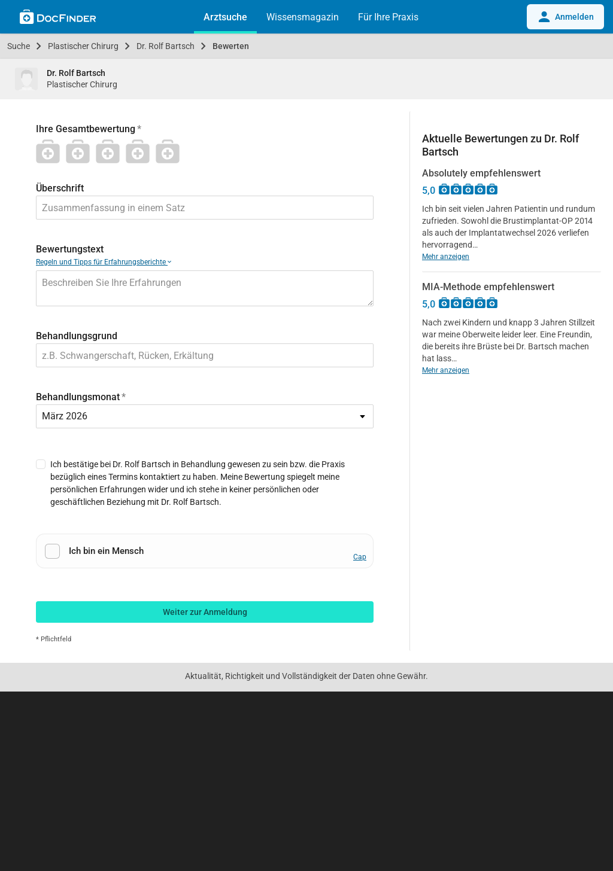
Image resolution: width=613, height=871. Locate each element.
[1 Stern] (51, 151)
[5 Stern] (171, 151)
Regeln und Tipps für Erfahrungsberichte (103, 262)
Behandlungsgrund (76, 336)
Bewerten (231, 46)
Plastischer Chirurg (83, 46)
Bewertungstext (70, 249)
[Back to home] (58, 19)
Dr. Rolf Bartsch (165, 46)
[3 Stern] (111, 151)
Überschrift (60, 188)
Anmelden (565, 17)
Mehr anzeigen (445, 256)
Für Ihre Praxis (388, 17)
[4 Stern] (141, 151)
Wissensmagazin (302, 17)
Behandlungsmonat (78, 397)
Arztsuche (225, 17)
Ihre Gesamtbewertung (85, 129)
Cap (359, 557)
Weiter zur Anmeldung (205, 612)
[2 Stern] (81, 151)
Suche (18, 46)
